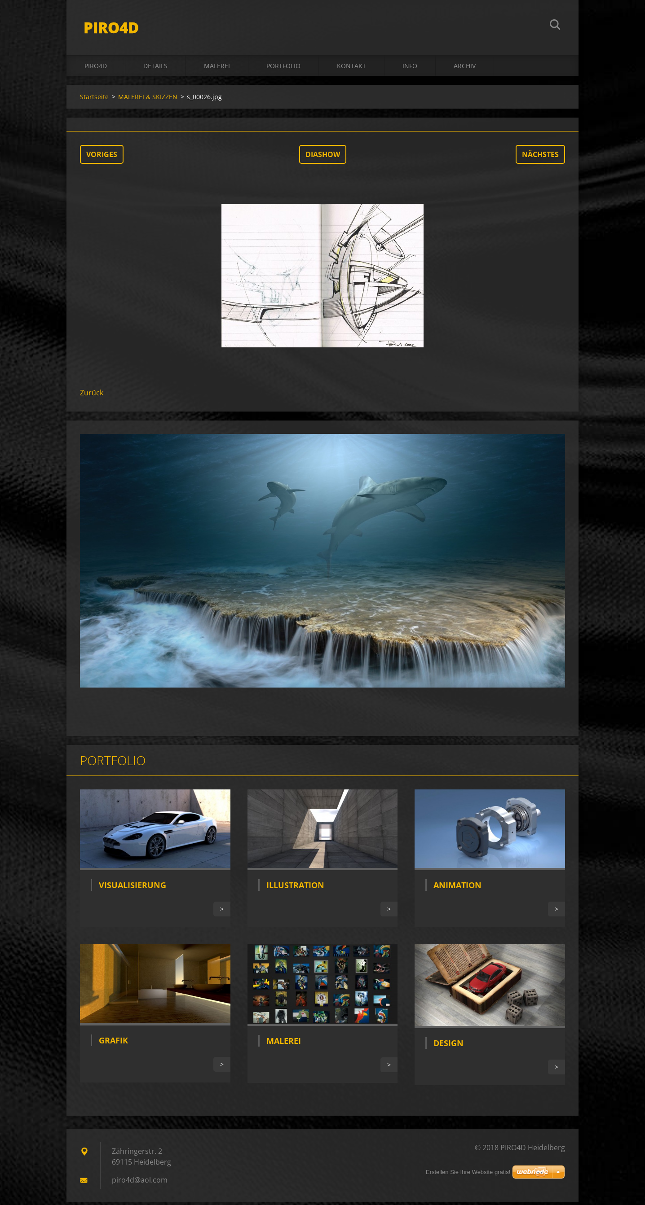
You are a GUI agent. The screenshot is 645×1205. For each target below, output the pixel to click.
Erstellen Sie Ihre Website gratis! (468, 1172)
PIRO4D (95, 68)
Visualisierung (132, 887)
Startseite (94, 99)
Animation (457, 887)
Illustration (295, 887)
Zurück (91, 395)
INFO (409, 68)
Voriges (101, 157)
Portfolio (283, 68)
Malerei (283, 1043)
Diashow (322, 157)
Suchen (555, 26)
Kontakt (351, 68)
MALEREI (217, 68)
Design (448, 1045)
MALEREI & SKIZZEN (147, 99)
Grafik (113, 1043)
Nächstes (540, 157)
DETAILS (155, 68)
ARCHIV (465, 68)
